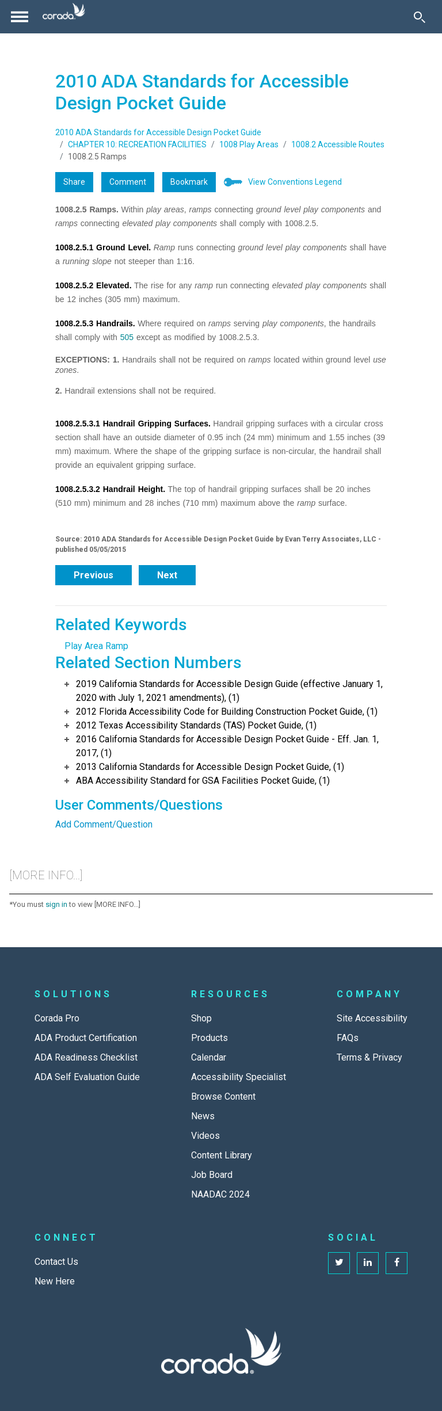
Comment (127, 181)
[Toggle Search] (419, 17)
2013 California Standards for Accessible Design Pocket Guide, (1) (210, 766)
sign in (56, 904)
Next (167, 575)
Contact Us (56, 1261)
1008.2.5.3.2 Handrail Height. (110, 489)
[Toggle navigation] (19, 17)
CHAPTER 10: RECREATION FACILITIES (137, 144)
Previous (93, 575)
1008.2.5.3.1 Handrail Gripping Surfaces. (133, 423)
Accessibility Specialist (238, 1076)
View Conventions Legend (295, 181)
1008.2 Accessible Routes (337, 144)
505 (127, 337)
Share (74, 181)
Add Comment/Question (104, 824)
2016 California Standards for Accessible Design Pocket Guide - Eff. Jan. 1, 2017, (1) (227, 746)
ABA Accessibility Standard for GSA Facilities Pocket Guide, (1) (203, 780)
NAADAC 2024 (220, 1194)
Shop (201, 1018)
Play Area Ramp (96, 645)
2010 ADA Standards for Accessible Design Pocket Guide (158, 132)
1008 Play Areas (249, 144)
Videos (205, 1135)
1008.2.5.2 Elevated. (93, 285)
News (203, 1116)
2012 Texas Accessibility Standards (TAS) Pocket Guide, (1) (196, 725)
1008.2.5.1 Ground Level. (103, 247)
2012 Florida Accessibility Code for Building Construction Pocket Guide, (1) (227, 711)
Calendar (208, 1057)
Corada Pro (57, 1018)
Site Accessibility (372, 1018)
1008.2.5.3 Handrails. (95, 323)
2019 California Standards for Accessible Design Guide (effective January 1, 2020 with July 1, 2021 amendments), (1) (229, 690)
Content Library (221, 1155)
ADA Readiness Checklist (86, 1057)
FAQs (348, 1037)
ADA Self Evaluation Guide (87, 1076)
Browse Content (223, 1096)
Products (209, 1037)
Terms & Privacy (369, 1057)
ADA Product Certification (86, 1037)
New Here (55, 1281)
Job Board (212, 1174)
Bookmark (189, 181)
